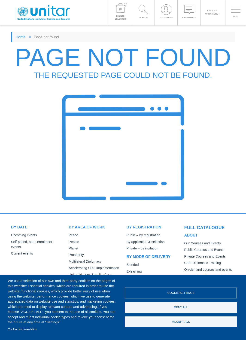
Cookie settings (180, 292)
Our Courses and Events (201, 235)
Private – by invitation (141, 248)
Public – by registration (142, 235)
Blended (132, 265)
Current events (21, 248)
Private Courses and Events (203, 248)
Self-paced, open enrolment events (35, 242)
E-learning (134, 271)
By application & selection (144, 242)
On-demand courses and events (206, 261)
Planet (73, 248)
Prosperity (76, 255)
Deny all (181, 307)
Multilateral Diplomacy (84, 261)
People (74, 242)
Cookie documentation (22, 329)
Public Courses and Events (203, 242)
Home (21, 37)
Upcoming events (23, 235)
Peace (73, 235)
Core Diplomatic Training (201, 255)
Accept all (181, 322)
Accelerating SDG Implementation (92, 268)
